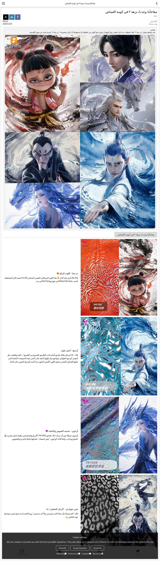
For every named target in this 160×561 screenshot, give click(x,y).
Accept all (97, 548)
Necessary (98, 553)
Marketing (61, 553)
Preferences (74, 553)
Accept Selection (80, 548)
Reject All (62, 548)
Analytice (86, 553)
